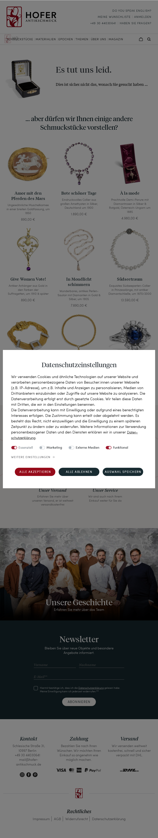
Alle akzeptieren (35, 472)
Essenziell (26, 447)
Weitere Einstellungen (30, 457)
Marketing (54, 447)
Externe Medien (87, 447)
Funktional (120, 447)
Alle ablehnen (79, 472)
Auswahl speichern (123, 472)
